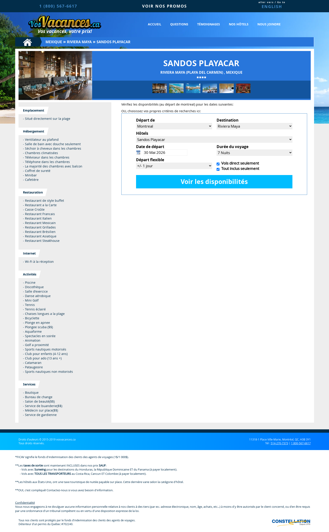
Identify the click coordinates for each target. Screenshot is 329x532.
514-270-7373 (279, 443)
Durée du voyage (232, 146)
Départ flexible (150, 159)
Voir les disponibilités (214, 181)
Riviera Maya (79, 41)
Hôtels (142, 133)
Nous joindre (269, 24)
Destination (227, 120)
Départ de (145, 120)
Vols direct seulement (239, 163)
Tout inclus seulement (239, 168)
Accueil (154, 24)
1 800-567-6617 (301, 443)
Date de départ (150, 146)
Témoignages (208, 24)
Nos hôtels (238, 24)
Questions (179, 24)
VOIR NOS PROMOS (164, 6)
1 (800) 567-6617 (58, 6)
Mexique (54, 41)
